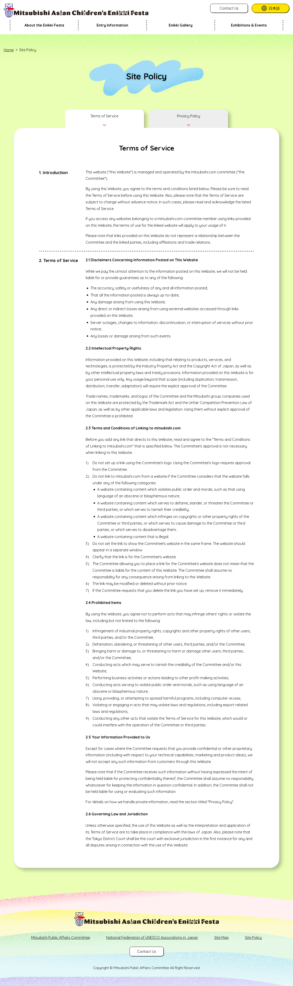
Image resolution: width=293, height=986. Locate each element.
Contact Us (229, 8)
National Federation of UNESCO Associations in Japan (152, 937)
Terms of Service (104, 116)
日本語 (274, 8)
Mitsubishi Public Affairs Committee (60, 937)
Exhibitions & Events (249, 25)
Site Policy (253, 937)
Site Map (221, 937)
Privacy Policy (188, 116)
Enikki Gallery (181, 25)
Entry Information (112, 25)
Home (9, 50)
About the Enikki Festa (44, 25)
